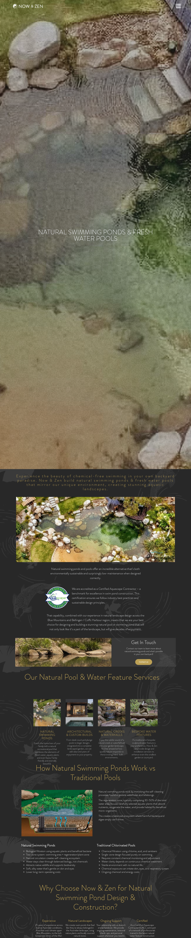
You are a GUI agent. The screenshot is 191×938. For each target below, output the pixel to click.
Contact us (143, 662)
